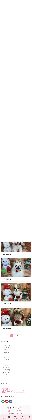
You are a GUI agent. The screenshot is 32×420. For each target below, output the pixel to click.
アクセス (15, 417)
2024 (7, 365)
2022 (7, 370)
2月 (6, 357)
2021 (7, 372)
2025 (7, 362)
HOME (9, 417)
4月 (6, 352)
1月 (6, 359)
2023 (7, 367)
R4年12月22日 (7, 279)
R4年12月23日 (7, 254)
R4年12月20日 (7, 328)
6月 (6, 347)
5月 (6, 350)
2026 (7, 345)
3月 (6, 354)
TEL (29, 417)
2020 (7, 374)
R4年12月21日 (7, 304)
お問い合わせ (22, 417)
